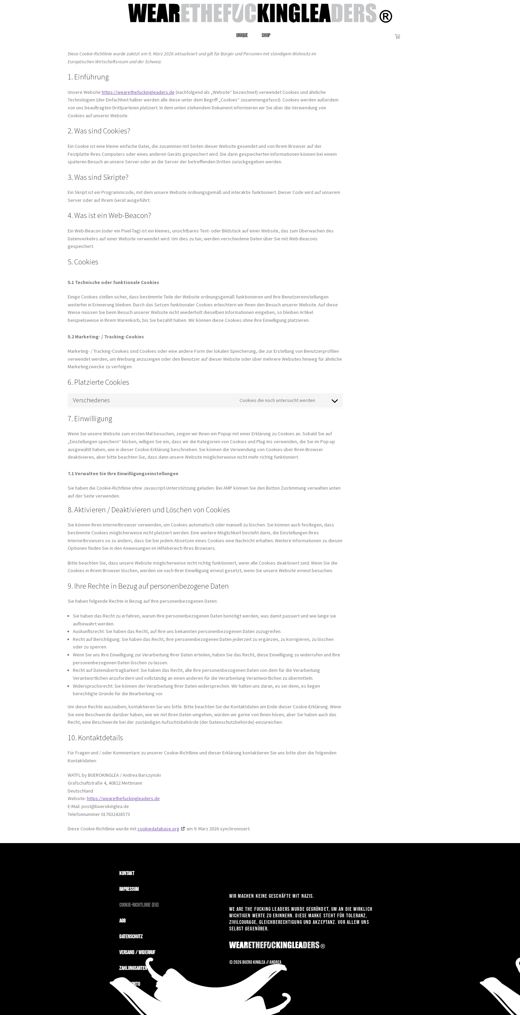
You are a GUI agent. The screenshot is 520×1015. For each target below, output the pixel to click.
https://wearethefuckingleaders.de (138, 92)
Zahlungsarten (133, 968)
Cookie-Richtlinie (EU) (138, 905)
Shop (266, 35)
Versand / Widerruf (137, 952)
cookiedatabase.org (158, 829)
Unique (242, 35)
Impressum (129, 889)
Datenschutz (131, 937)
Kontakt (126, 873)
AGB (122, 921)
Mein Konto (129, 984)
